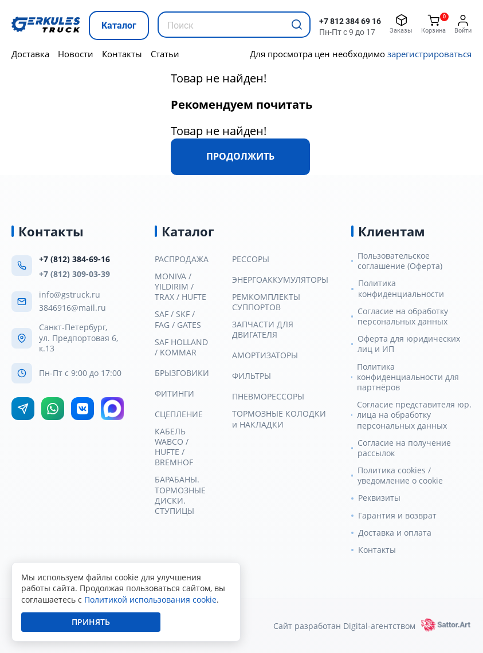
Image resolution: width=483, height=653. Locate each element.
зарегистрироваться (429, 54)
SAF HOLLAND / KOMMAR (181, 347)
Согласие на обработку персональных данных (403, 316)
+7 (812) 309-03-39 (74, 273)
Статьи (165, 54)
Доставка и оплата (394, 533)
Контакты (122, 54)
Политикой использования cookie (150, 599)
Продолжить (240, 156)
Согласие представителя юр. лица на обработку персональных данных (414, 414)
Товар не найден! (218, 78)
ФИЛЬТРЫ (251, 376)
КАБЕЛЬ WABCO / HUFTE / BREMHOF (174, 447)
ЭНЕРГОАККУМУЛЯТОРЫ (280, 280)
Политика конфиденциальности (401, 288)
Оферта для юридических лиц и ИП (409, 344)
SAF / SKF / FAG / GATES (178, 319)
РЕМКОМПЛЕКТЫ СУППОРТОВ (266, 302)
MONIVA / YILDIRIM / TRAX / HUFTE (180, 286)
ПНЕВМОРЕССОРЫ (268, 396)
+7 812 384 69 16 (350, 21)
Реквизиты (379, 498)
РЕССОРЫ (250, 259)
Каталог (118, 25)
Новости (75, 54)
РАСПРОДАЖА (182, 259)
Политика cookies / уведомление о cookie (400, 475)
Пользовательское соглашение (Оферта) (400, 261)
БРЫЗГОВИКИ (182, 373)
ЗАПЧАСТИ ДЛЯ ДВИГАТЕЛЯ (262, 329)
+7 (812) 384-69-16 (74, 259)
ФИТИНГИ (174, 394)
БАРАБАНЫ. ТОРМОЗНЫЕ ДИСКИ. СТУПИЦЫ (180, 495)
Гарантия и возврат (397, 515)
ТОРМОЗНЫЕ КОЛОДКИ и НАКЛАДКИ (279, 419)
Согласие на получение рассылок (404, 448)
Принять (91, 621)
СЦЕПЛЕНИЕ (179, 414)
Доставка (30, 54)
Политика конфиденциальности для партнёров (408, 377)
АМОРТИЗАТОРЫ (265, 355)
